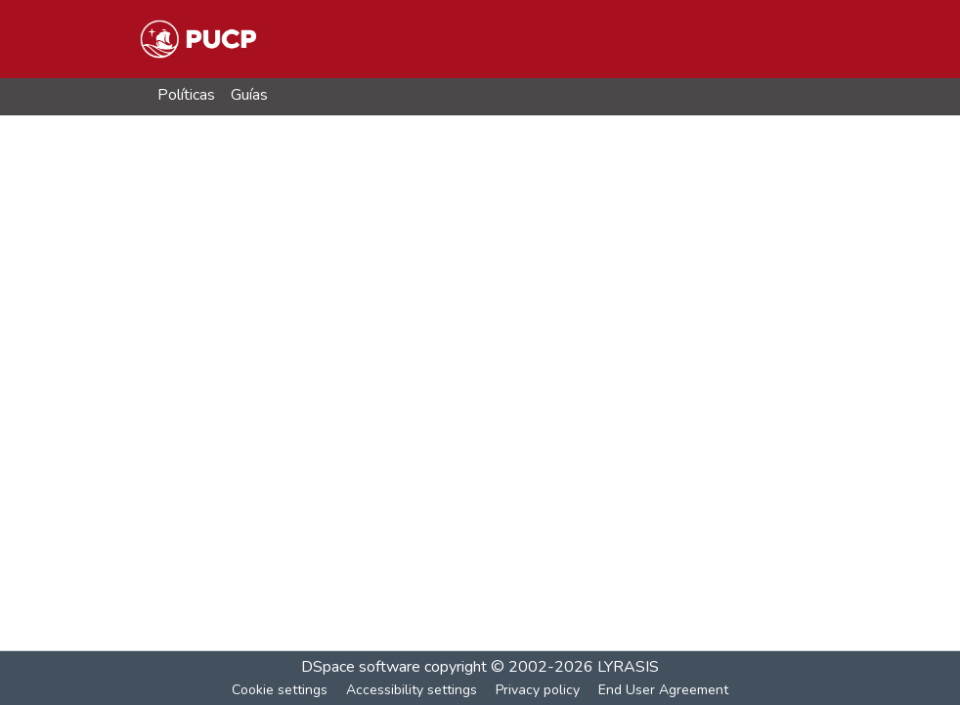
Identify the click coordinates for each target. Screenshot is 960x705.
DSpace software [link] (360, 667)
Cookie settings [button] (279, 690)
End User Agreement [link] (663, 690)
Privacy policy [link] (538, 690)
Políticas (186, 95)
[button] (198, 39)
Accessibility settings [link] (411, 690)
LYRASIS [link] (628, 667)
